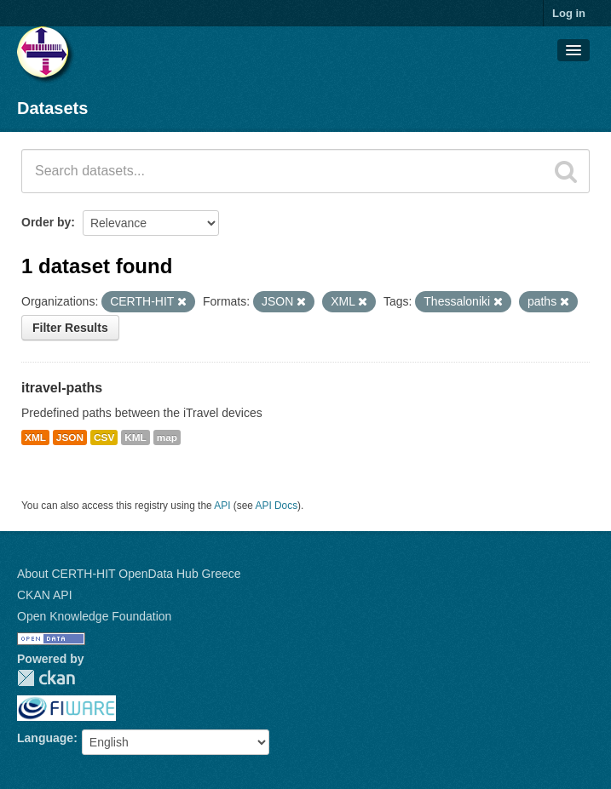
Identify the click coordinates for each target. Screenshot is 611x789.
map (167, 437)
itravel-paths (61, 387)
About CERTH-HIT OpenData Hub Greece (129, 573)
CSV (104, 437)
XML (35, 437)
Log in (568, 13)
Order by (46, 222)
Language (45, 738)
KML (135, 437)
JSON (70, 437)
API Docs (277, 506)
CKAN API (44, 595)
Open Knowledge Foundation (94, 616)
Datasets (52, 108)
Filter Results (70, 327)
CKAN (46, 678)
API (222, 506)
